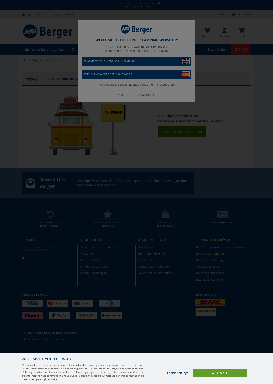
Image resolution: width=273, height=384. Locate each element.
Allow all (220, 373)
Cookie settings (177, 373)
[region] (136, 368)
